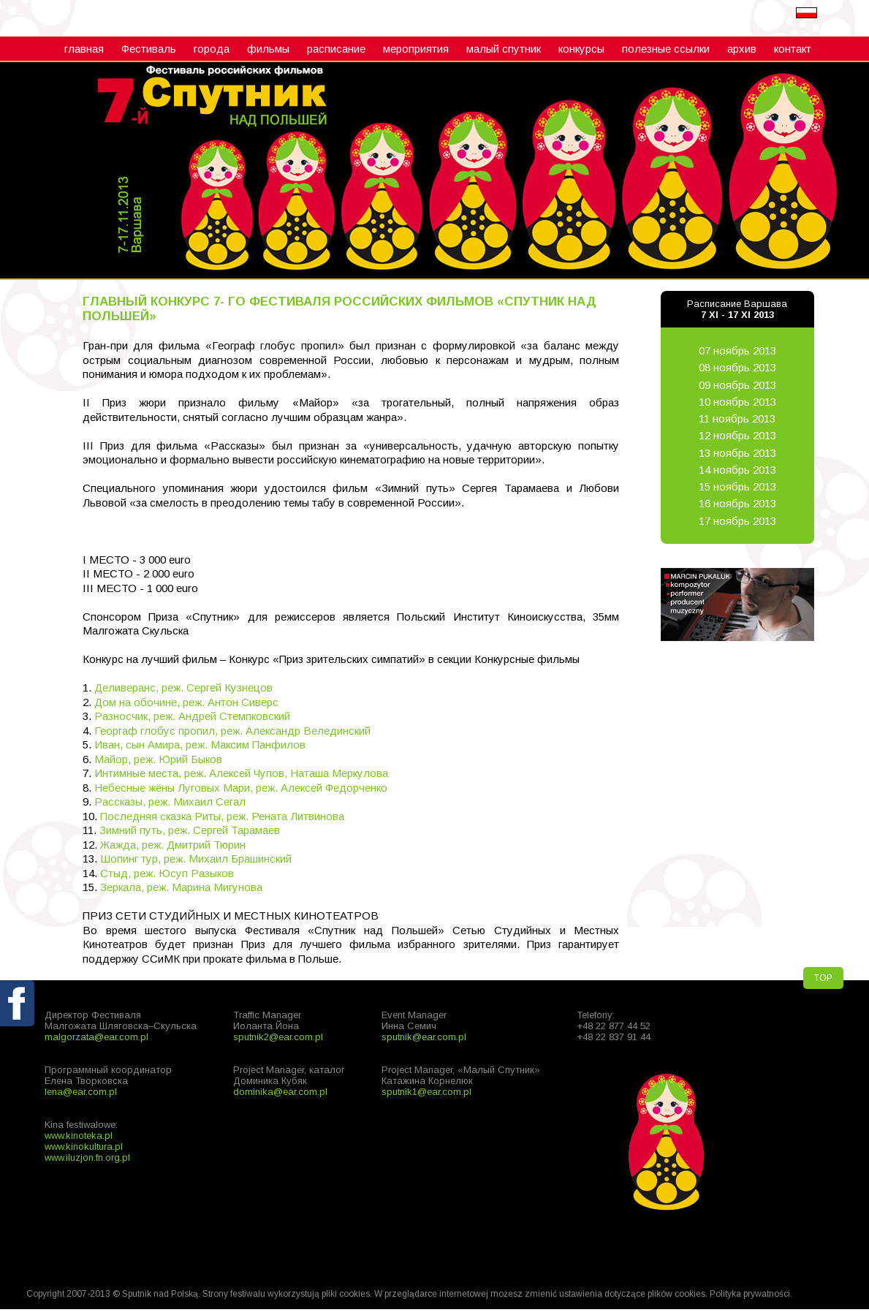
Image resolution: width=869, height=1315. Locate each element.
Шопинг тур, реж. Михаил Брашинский (196, 858)
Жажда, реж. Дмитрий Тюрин (173, 844)
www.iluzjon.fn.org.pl (87, 1157)
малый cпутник (503, 48)
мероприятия (416, 48)
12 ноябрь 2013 (737, 435)
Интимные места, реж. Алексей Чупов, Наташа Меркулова (241, 773)
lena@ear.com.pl (81, 1091)
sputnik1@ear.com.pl (426, 1091)
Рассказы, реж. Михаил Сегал (170, 801)
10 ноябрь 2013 (737, 401)
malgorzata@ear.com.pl (96, 1036)
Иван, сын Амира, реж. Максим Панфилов (200, 744)
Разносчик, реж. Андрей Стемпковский (192, 716)
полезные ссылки (666, 48)
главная (84, 48)
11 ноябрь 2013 (737, 418)
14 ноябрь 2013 (737, 469)
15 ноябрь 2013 (737, 486)
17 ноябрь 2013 (737, 521)
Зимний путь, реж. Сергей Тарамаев (189, 830)
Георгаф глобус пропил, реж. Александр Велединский (232, 730)
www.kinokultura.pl (84, 1146)
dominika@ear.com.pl (280, 1091)
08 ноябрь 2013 (737, 367)
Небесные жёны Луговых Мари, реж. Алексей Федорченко (240, 787)
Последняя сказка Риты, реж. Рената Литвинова (222, 816)
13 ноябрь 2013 (737, 453)
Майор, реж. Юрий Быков (158, 759)
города (211, 48)
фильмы (268, 48)
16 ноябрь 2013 (737, 503)
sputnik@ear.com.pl (424, 1036)
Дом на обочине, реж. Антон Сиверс (186, 702)
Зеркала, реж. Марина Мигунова (181, 887)
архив (741, 48)
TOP (823, 978)
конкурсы (581, 48)
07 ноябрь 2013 (737, 350)
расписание (336, 48)
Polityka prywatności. (751, 1294)
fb (18, 1037)
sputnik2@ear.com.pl (278, 1036)
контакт (792, 48)
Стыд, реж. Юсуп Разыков (167, 873)
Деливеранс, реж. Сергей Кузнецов (183, 687)
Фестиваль (148, 48)
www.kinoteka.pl (79, 1135)
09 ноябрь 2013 (737, 385)
